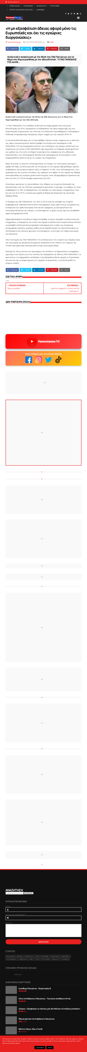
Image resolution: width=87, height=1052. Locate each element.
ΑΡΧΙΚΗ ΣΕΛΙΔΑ (14, 6)
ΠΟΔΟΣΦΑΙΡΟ (10, 956)
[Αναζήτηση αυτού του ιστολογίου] (15, 893)
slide (52, 42)
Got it (50, 1048)
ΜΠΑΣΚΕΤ (20, 956)
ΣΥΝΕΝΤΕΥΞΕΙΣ (23, 959)
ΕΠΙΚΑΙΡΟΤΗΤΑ (29, 956)
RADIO (38, 959)
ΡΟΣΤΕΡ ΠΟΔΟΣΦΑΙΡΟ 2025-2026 (20, 10)
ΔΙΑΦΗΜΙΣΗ (40, 10)
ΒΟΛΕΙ (37, 956)
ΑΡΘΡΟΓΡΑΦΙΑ (55, 956)
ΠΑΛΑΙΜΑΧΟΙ (65, 959)
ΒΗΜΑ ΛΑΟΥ (55, 959)
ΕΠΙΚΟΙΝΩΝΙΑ (28, 6)
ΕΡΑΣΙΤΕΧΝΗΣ (46, 959)
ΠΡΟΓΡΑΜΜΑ (54, 6)
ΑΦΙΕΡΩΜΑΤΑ (66, 956)
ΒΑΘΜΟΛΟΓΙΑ (41, 6)
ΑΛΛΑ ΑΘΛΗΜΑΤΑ (11, 959)
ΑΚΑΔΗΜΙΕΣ (45, 956)
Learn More (40, 1048)
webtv (32, 959)
